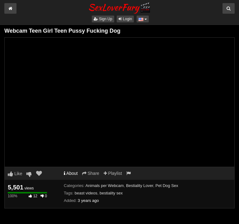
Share (90, 173)
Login (125, 19)
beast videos (86, 193)
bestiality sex (111, 193)
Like (15, 173)
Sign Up (103, 19)
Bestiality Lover (139, 185)
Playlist (113, 173)
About (71, 173)
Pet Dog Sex (167, 185)
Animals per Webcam (104, 185)
